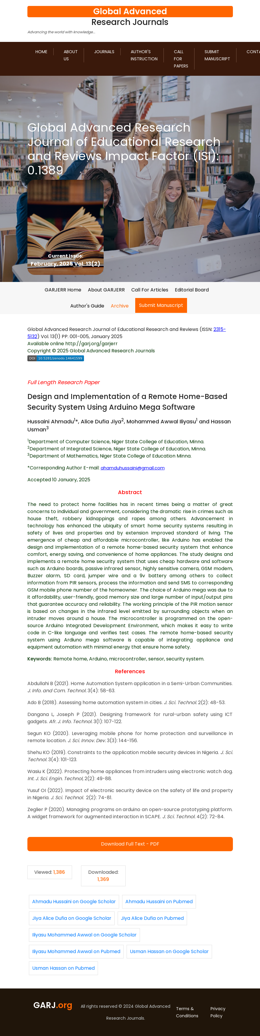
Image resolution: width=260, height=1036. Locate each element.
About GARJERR (106, 289)
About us (71, 55)
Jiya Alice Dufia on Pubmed (152, 918)
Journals (104, 52)
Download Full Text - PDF (130, 844)
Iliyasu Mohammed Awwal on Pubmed (76, 951)
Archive (120, 305)
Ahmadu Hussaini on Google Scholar (74, 901)
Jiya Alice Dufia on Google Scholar (71, 918)
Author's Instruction (144, 55)
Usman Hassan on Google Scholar (169, 951)
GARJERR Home (63, 289)
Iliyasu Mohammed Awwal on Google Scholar (84, 934)
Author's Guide (87, 305)
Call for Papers (181, 59)
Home (41, 52)
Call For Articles (149, 289)
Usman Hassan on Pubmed (63, 968)
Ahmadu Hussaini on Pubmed (159, 901)
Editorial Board (192, 289)
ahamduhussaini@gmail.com (133, 468)
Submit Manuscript (217, 55)
